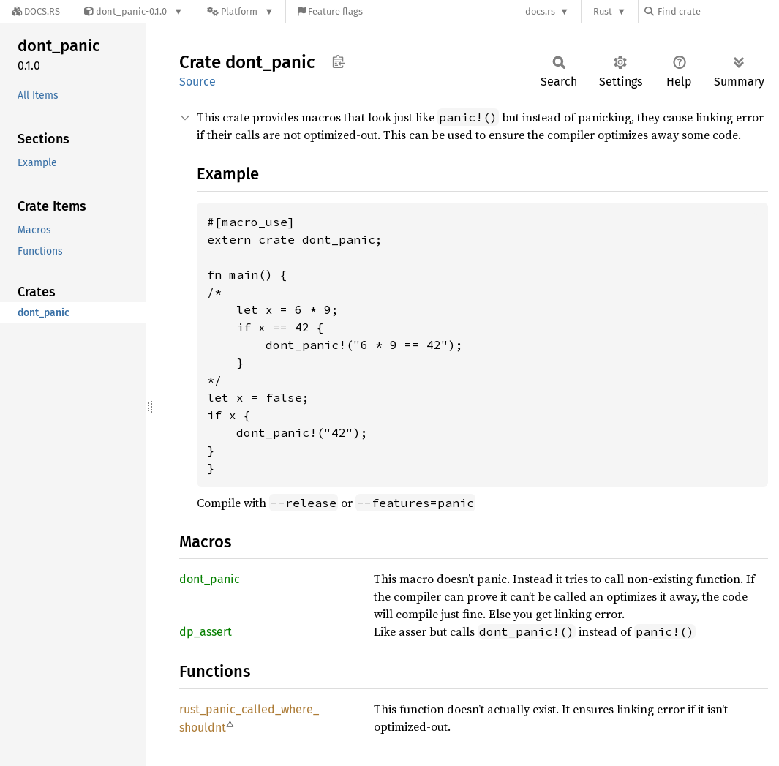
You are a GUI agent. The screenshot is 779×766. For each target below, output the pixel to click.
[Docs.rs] (36, 11)
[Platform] (240, 11)
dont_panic (209, 579)
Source (197, 82)
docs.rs (540, 11)
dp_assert (205, 632)
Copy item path (338, 61)
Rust (602, 11)
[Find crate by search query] (717, 11)
